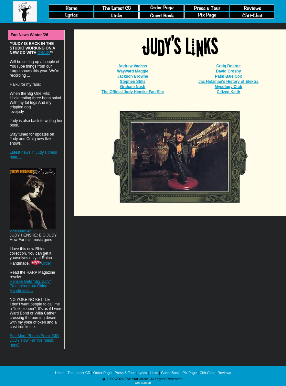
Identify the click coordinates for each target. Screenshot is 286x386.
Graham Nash (132, 86)
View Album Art (20, 231)
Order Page (102, 373)
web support (143, 382)
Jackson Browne (132, 76)
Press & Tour (124, 373)
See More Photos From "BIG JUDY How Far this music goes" (34, 340)
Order (41, 263)
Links (154, 373)
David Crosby (228, 71)
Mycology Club (228, 86)
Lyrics (142, 373)
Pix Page (190, 373)
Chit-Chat (207, 373)
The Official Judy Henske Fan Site (132, 92)
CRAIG (43, 52)
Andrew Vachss (132, 66)
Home (59, 373)
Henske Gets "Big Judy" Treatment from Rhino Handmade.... (30, 286)
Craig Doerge (228, 66)
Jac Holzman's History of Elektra (228, 81)
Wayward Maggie (132, 71)
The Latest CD (79, 373)
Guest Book (170, 373)
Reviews (224, 373)
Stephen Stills (132, 81)
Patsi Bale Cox (228, 76)
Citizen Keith (228, 92)
